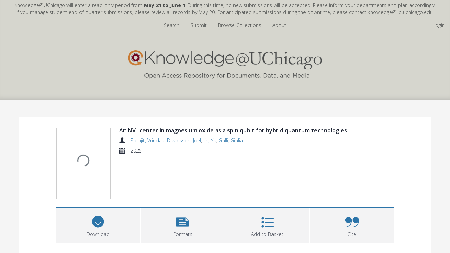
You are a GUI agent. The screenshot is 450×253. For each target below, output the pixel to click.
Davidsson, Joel (184, 140)
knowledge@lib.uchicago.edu (400, 12)
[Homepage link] (225, 62)
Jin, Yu (210, 140)
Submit (199, 25)
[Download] (98, 224)
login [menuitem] (439, 25)
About (279, 25)
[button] (183, 224)
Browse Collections (239, 25)
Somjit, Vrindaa (147, 140)
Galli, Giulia (231, 140)
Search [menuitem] (171, 25)
